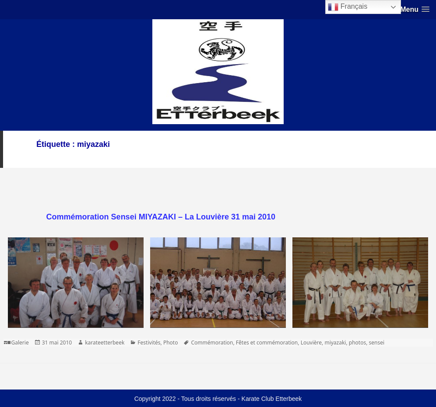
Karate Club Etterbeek (272, 398)
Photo (170, 342)
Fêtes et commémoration (267, 342)
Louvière (311, 342)
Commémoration (212, 342)
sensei (377, 342)
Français (347, 7)
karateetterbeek (104, 342)
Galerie (20, 342)
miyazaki (335, 342)
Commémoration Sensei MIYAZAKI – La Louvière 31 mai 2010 (161, 216)
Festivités (148, 342)
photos (357, 342)
